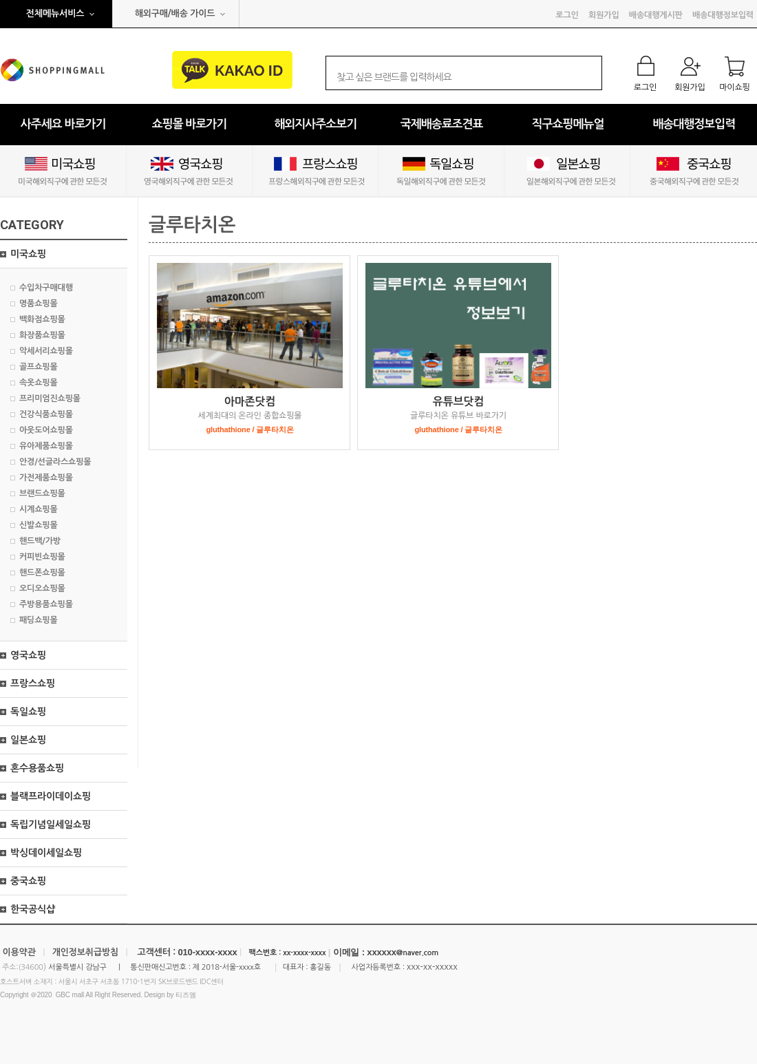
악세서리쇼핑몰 (46, 351)
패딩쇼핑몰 (38, 620)
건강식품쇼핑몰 (46, 414)
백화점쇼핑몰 (42, 319)
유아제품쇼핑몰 (46, 446)
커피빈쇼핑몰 (42, 557)
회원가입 (603, 15)
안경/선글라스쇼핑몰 (55, 462)
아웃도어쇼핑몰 (46, 430)
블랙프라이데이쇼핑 (50, 796)
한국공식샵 (32, 909)
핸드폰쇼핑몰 (42, 572)
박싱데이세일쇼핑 (46, 853)
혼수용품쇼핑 (37, 768)
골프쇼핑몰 (38, 367)
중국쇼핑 (28, 881)
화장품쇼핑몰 (42, 335)
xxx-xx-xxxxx (432, 966)
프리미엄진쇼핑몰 (50, 398)
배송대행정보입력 (723, 15)
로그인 (566, 15)
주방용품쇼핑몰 (46, 604)
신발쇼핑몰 (38, 525)
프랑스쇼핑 (32, 683)
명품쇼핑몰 (38, 303)
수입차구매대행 (46, 288)
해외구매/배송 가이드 (175, 13)
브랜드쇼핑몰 (42, 493)
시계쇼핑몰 (38, 509)
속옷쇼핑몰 (38, 383)
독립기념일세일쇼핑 (50, 824)
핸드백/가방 (40, 541)
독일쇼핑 (28, 711)
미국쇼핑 (28, 254)
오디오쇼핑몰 (42, 588)
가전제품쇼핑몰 (46, 478)
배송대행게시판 (656, 15)
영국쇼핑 (28, 655)
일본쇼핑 (28, 740)
